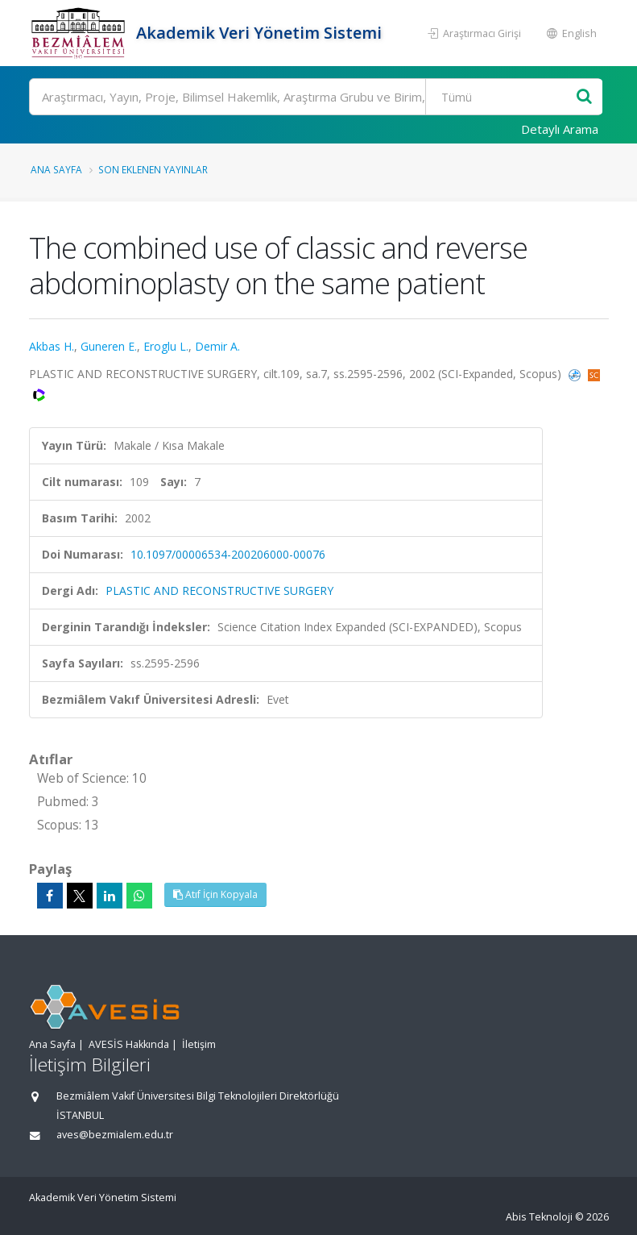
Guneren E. (109, 346)
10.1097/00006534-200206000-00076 (227, 554)
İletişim (199, 1044)
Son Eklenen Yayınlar (153, 169)
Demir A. (217, 346)
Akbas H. (51, 346)
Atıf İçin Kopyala (215, 894)
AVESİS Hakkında (129, 1044)
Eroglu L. (165, 346)
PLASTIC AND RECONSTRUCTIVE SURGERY (219, 590)
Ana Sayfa (56, 169)
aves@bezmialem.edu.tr (114, 1134)
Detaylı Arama (559, 129)
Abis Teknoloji (539, 1217)
